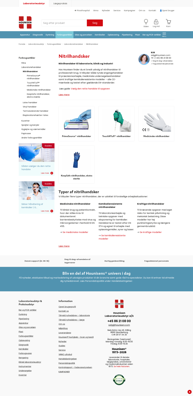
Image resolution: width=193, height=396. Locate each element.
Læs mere (47, 173)
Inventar (23, 375)
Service (117, 10)
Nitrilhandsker (30, 71)
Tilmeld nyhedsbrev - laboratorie (74, 315)
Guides (62, 345)
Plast (137, 34)
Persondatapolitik (67, 363)
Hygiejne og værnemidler (33, 129)
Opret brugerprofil (67, 306)
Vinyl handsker (29, 106)
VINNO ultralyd (65, 354)
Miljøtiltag (63, 328)
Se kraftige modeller (151, 232)
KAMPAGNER (64, 371)
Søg (94, 23)
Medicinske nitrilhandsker (39, 89)
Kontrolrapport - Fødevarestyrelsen (75, 367)
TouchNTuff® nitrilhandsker (33, 84)
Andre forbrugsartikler (31, 137)
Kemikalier (100, 34)
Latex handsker (30, 102)
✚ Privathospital (82, 10)
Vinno (95, 10)
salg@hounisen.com (160, 55)
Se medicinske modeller (75, 232)
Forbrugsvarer (25, 353)
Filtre (23, 63)
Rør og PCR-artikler (152, 34)
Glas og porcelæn (83, 34)
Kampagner (129, 10)
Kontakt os (64, 311)
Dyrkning (50, 34)
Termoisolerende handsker (35, 111)
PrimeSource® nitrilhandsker (33, 77)
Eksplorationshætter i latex (35, 115)
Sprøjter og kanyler (30, 125)
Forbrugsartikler (64, 34)
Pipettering (127, 34)
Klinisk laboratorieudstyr (30, 362)
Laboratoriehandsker (31, 67)
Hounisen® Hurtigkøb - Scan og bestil (76, 337)
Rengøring (23, 357)
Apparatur (25, 34)
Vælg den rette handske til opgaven (90, 88)
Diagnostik (38, 34)
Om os (142, 10)
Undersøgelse (25, 370)
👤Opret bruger (167, 10)
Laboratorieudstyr (34, 3)
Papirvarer (26, 133)
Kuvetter (25, 120)
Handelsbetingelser (68, 358)
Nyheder (106, 10)
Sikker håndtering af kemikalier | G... (32, 206)
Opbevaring (113, 34)
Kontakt (152, 10)
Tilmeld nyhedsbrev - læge (72, 319)
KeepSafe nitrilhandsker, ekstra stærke (38, 95)
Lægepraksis (60, 3)
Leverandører (65, 332)
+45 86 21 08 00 (119, 321)
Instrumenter (25, 366)
